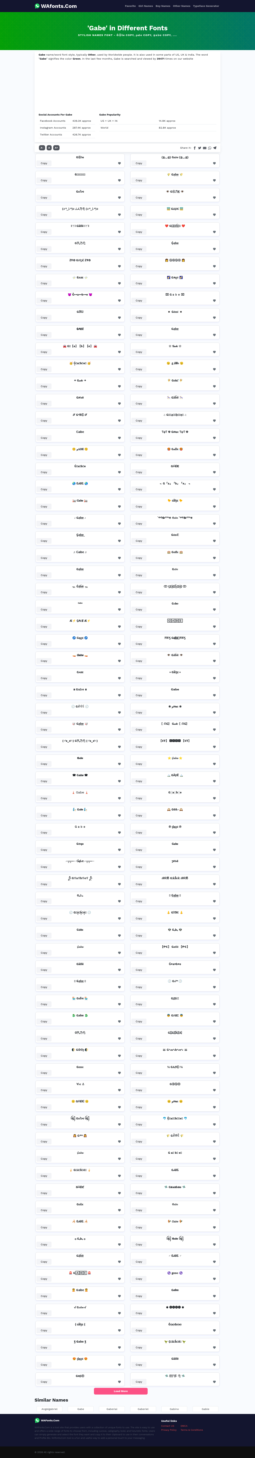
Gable (205, 1409)
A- (42, 147)
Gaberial (112, 1409)
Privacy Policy (169, 1430)
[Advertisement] (127, 86)
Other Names (181, 6)
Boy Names (163, 6)
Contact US (167, 1426)
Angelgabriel (49, 1409)
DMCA (184, 1426)
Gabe (80, 1409)
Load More (121, 1391)
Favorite (130, 6)
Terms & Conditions (192, 1430)
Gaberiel (143, 1409)
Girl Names (145, 6)
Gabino (174, 1409)
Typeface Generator (206, 6)
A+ (56, 147)
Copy (44, 163)
